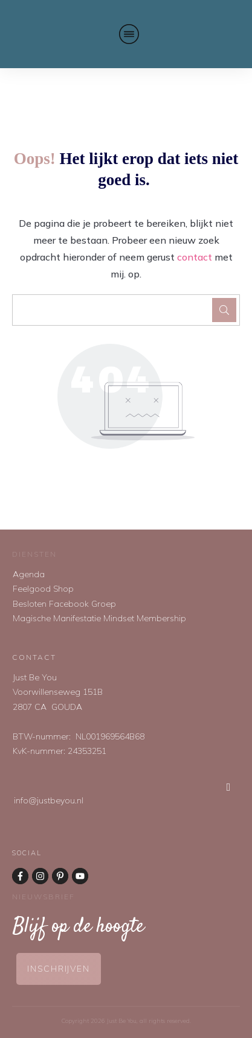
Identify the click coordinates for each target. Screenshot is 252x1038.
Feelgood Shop (43, 588)
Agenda (29, 574)
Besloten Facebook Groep (64, 603)
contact (194, 257)
